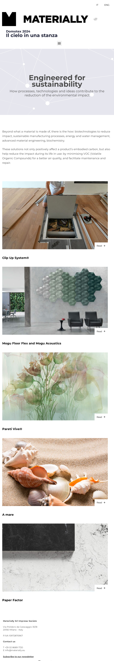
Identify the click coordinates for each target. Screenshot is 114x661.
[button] (95, 19)
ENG (106, 4)
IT (97, 4)
